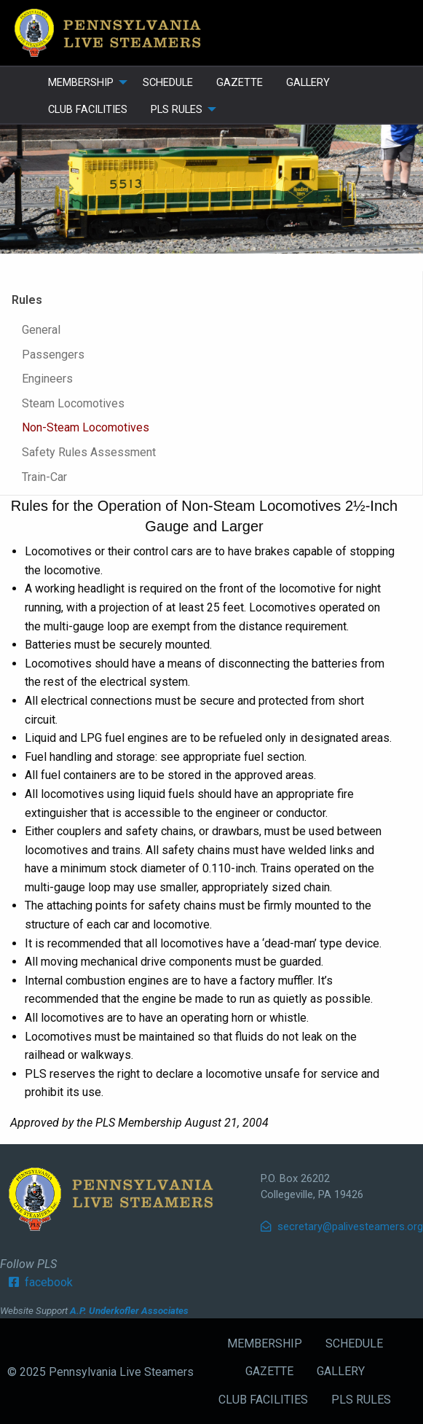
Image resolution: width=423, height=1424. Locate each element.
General (41, 330)
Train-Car (44, 477)
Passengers (53, 354)
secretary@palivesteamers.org (342, 1226)
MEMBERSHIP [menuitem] (81, 82)
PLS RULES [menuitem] (176, 109)
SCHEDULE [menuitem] (168, 82)
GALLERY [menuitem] (308, 82)
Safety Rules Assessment (89, 452)
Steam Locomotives (73, 403)
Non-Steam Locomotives (85, 427)
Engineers (47, 379)
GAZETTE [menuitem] (239, 82)
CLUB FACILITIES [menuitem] (87, 109)
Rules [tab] (27, 300)
